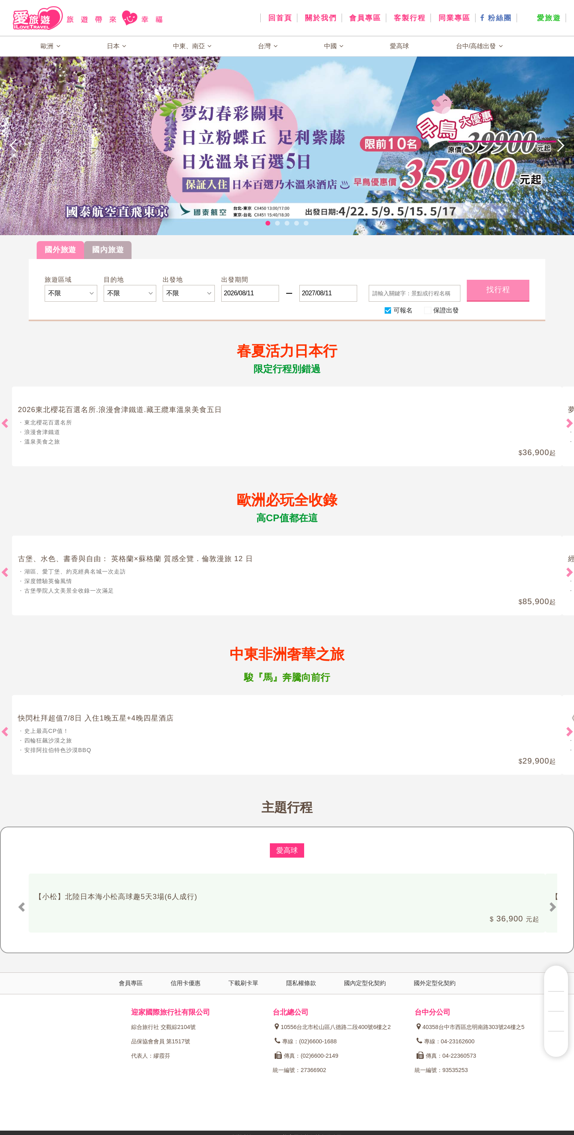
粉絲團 (496, 18)
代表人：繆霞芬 (150, 1056)
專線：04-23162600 (446, 1041)
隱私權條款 (301, 983)
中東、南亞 (192, 46)
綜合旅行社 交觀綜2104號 (163, 1027)
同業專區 (453, 18)
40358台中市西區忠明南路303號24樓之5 (471, 1027)
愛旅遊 (541, 18)
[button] (57, 145)
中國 (333, 46)
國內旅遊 (108, 249)
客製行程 (408, 18)
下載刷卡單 (243, 983)
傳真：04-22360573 (446, 1056)
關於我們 (319, 18)
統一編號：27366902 (299, 1070)
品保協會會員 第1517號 (160, 1041)
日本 (116, 46)
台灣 (267, 46)
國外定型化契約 (435, 983)
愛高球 (399, 46)
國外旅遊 (60, 249)
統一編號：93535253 (441, 1070)
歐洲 (50, 46)
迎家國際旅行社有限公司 (170, 1012)
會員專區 (364, 18)
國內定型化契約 (365, 983)
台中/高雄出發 (479, 46)
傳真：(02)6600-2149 (306, 1056)
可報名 (403, 310)
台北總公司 (291, 1012)
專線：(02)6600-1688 (305, 1041)
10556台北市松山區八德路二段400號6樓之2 (333, 1027)
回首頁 (278, 18)
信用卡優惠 (186, 983)
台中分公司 (432, 1012)
